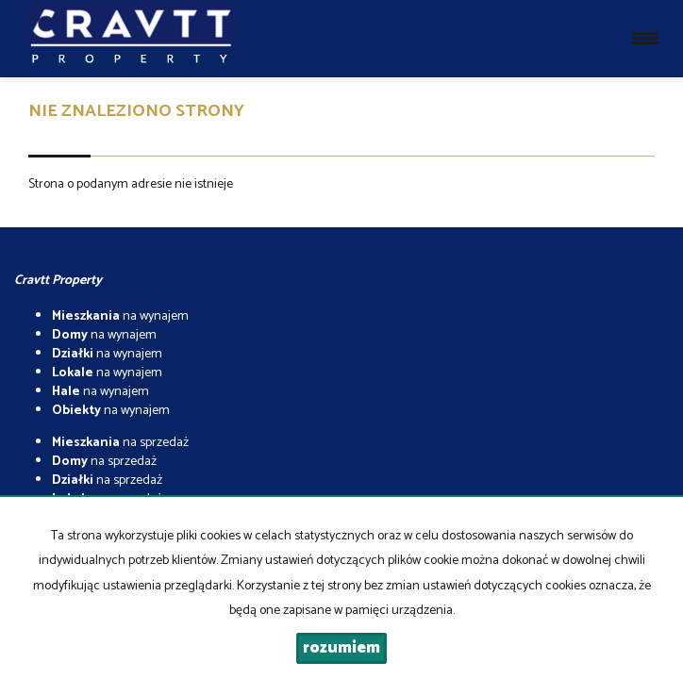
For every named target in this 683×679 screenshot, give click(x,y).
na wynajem (120, 316)
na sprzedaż (120, 443)
